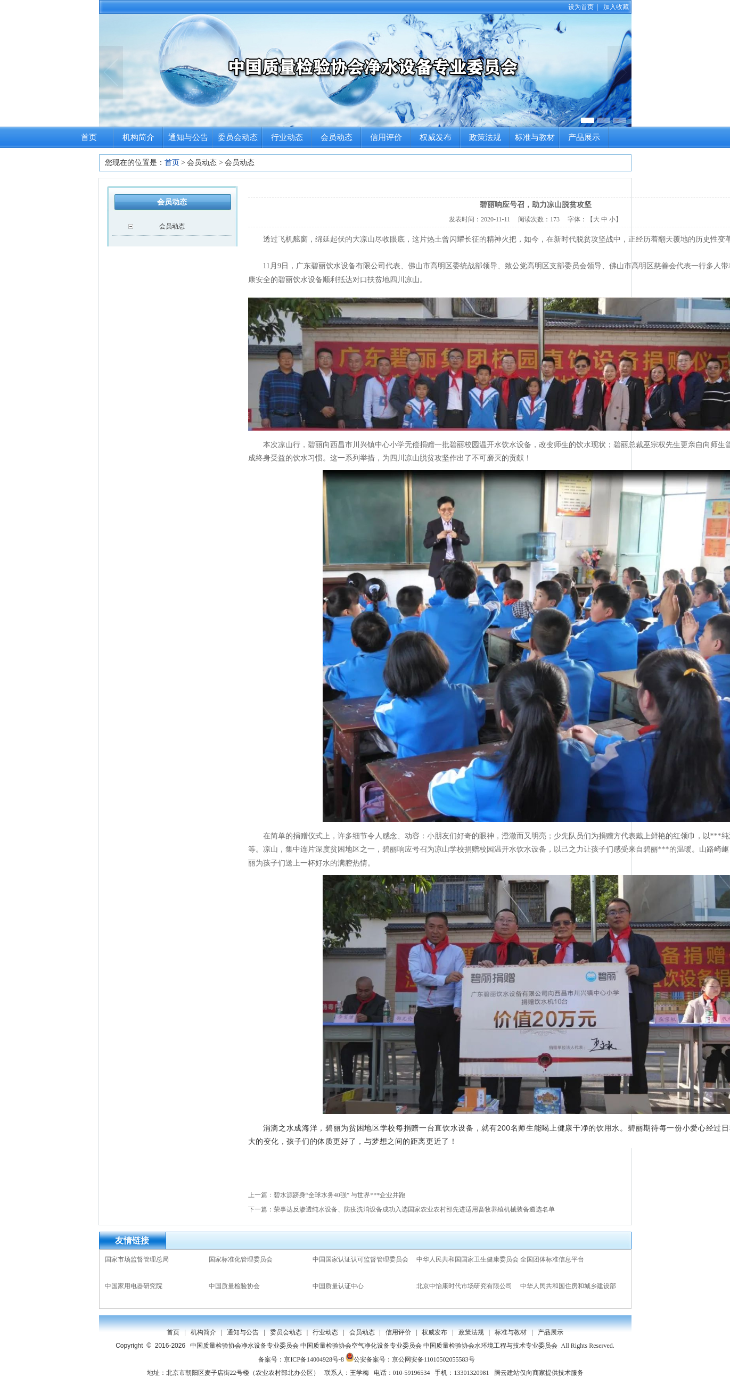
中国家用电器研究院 (133, 1286)
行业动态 (287, 137)
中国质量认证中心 (338, 1286)
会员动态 (336, 137)
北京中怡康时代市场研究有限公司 (464, 1286)
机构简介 (138, 137)
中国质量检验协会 (234, 1286)
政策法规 (485, 137)
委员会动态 (238, 137)
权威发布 (436, 137)
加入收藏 (616, 7)
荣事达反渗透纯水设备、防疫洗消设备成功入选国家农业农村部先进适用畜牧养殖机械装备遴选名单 (414, 1209)
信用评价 (386, 137)
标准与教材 (535, 137)
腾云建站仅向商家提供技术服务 (539, 1372)
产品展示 (584, 137)
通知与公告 (188, 137)
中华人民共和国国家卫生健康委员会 (467, 1259)
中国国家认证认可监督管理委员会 (360, 1259)
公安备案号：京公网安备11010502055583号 (410, 1359)
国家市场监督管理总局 (137, 1259)
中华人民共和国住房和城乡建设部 (568, 1286)
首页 (89, 137)
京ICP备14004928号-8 (314, 1359)
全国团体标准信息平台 (552, 1259)
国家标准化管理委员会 (241, 1259)
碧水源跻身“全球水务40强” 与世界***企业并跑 (340, 1195)
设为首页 (581, 7)
